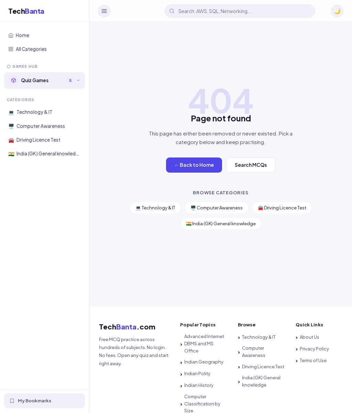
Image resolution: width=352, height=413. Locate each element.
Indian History (198, 385)
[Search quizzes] (240, 11)
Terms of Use (313, 360)
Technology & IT (259, 337)
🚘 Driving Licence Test (282, 207)
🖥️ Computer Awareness (216, 207)
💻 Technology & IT (155, 207)
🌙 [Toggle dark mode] (337, 10)
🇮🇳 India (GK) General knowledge (221, 223)
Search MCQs (251, 165)
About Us (309, 337)
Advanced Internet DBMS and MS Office (204, 344)
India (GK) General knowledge (261, 381)
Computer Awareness (253, 351)
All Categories (27, 49)
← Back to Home (194, 165)
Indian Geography (203, 362)
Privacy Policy (314, 348)
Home (18, 35)
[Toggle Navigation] (104, 11)
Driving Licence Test (263, 366)
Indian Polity (197, 373)
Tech (26, 11)
